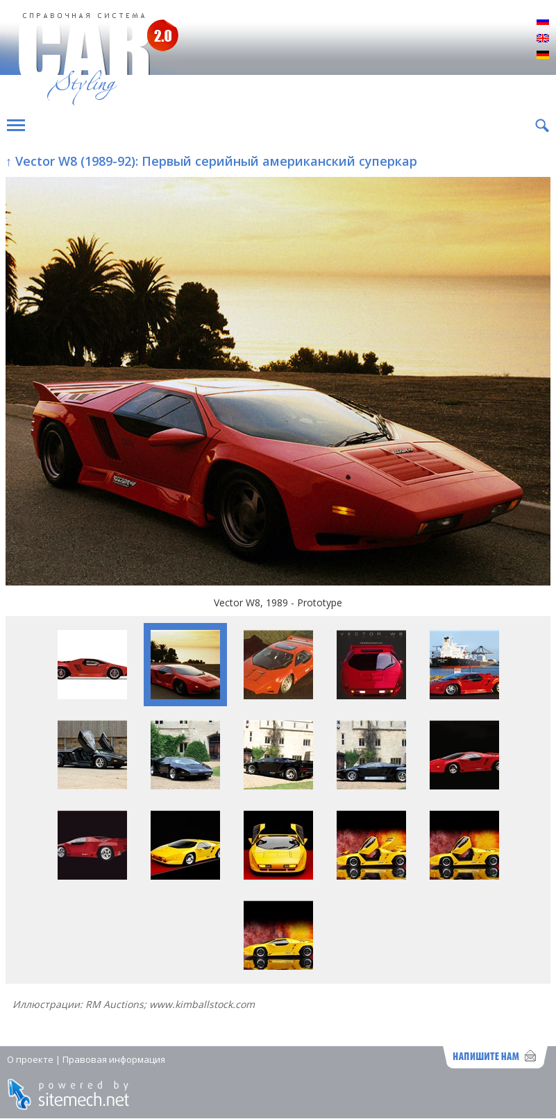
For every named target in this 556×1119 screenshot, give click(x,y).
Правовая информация (113, 1059)
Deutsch (543, 55)
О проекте (30, 1059)
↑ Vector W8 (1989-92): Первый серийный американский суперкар (211, 161)
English (543, 39)
